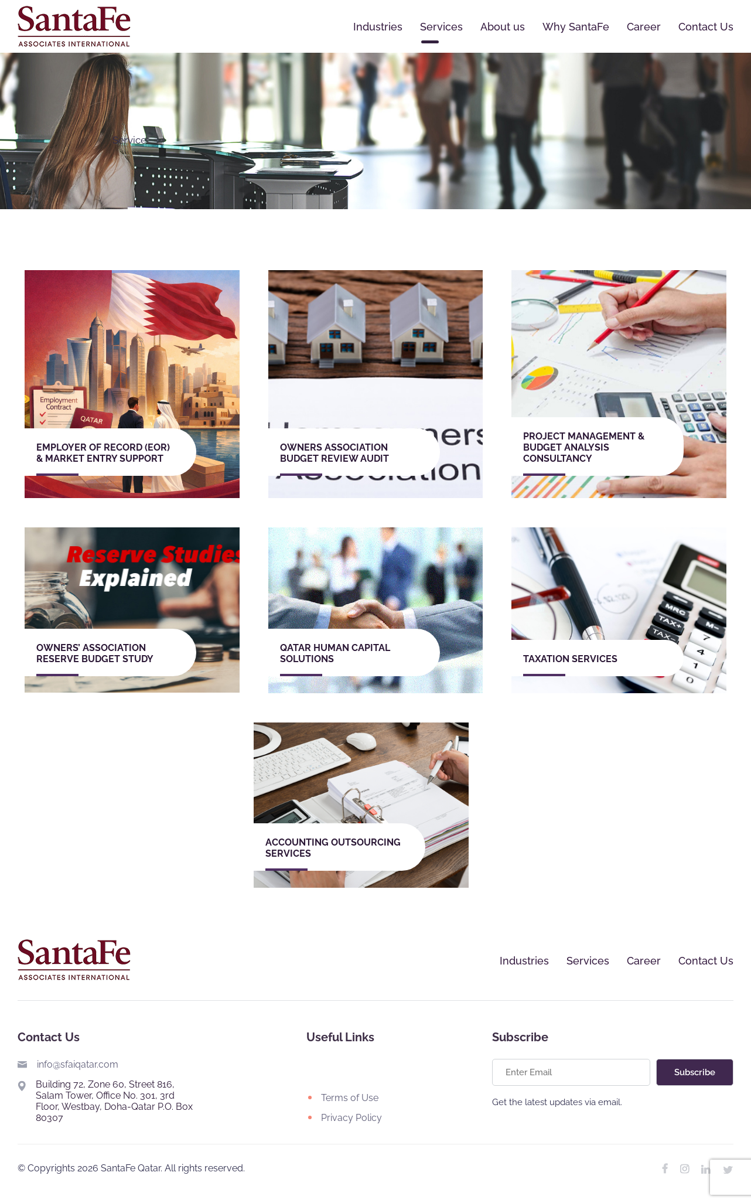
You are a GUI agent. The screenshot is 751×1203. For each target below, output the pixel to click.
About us (502, 27)
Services (441, 27)
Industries (377, 27)
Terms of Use (349, 1097)
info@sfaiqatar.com (77, 1064)
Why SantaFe (575, 27)
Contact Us (705, 27)
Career (644, 27)
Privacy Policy (351, 1117)
